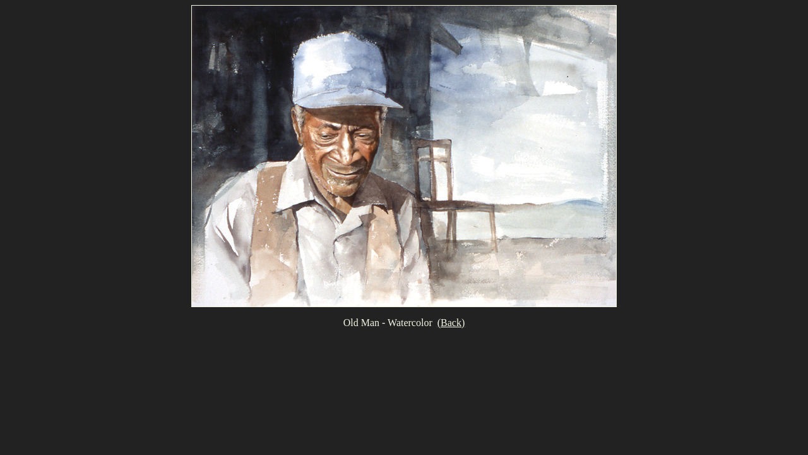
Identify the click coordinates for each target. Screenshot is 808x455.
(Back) (451, 322)
